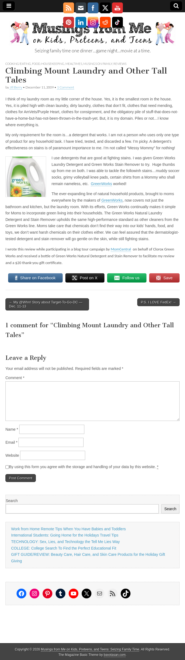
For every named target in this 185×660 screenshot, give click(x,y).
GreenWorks (101, 184)
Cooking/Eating (18, 63)
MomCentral (121, 249)
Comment (14, 378)
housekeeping (52, 63)
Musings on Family (97, 63)
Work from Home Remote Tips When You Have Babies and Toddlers (68, 529)
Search (12, 501)
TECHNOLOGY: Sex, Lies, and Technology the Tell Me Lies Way (65, 542)
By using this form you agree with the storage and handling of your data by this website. (83, 467)
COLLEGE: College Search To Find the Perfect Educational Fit (63, 548)
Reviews (119, 63)
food (36, 63)
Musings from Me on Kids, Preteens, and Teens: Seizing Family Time (90, 649)
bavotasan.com (115, 655)
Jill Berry (15, 87)
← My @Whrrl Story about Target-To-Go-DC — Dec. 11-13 (45, 304)
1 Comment (65, 87)
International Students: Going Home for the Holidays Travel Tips (64, 535)
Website (12, 455)
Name (11, 429)
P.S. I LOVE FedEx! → (158, 302)
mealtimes (73, 63)
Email (11, 442)
